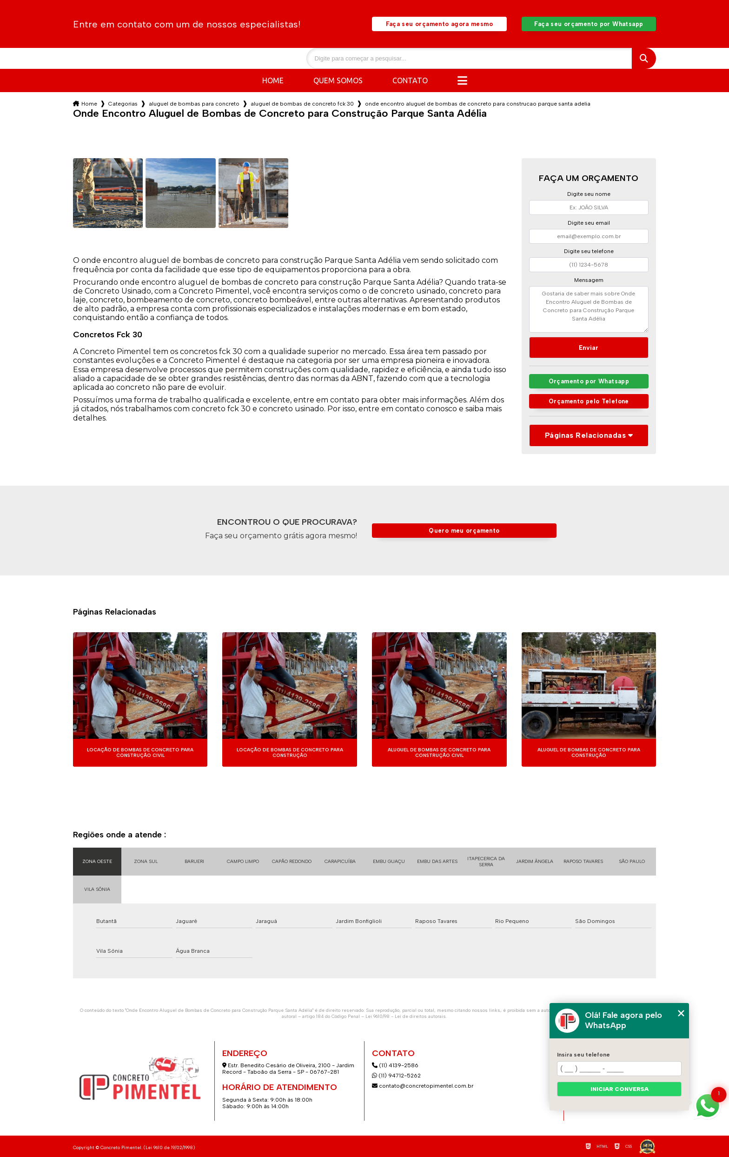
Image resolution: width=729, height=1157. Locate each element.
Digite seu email (589, 223)
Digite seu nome (588, 194)
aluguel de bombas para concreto (194, 103)
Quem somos (338, 80)
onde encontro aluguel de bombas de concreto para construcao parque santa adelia (477, 103)
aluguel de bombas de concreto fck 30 (302, 103)
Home (273, 80)
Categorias (123, 103)
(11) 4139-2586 (395, 1065)
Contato (410, 80)
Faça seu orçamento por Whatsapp (588, 23)
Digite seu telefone (589, 251)
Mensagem (588, 280)
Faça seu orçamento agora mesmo (439, 23)
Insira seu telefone (583, 1054)
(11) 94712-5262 (396, 1075)
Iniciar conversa (619, 1089)
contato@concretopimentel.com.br (423, 1086)
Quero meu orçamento (464, 530)
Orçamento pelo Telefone (589, 401)
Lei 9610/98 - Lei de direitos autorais (405, 1016)
